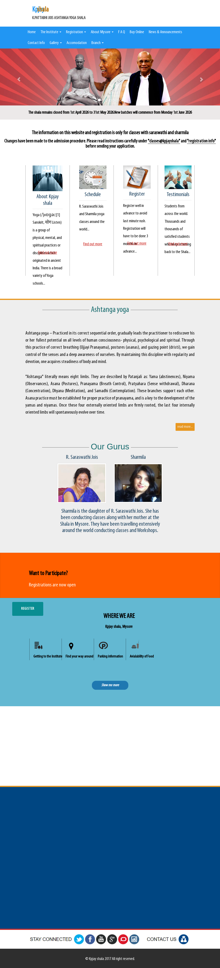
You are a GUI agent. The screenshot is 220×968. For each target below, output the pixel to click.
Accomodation (77, 43)
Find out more (47, 252)
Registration (76, 32)
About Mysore (102, 32)
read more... (185, 427)
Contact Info (36, 43)
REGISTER (27, 609)
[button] (16, 77)
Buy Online (137, 32)
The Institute (50, 32)
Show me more (110, 685)
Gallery (56, 43)
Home (32, 32)
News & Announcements (165, 32)
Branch (97, 43)
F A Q (121, 32)
